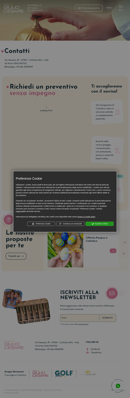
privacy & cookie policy (86, 217)
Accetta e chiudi (100, 224)
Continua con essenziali (70, 224)
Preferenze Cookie (41, 224)
